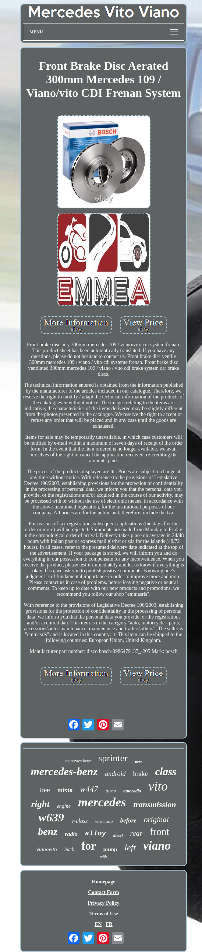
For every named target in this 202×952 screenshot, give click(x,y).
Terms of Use (103, 913)
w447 (89, 789)
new (138, 761)
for (88, 845)
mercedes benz (78, 760)
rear (136, 833)
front (159, 831)
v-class (79, 821)
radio (71, 834)
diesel (118, 835)
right (40, 804)
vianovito (46, 849)
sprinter (112, 758)
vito (157, 786)
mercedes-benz (64, 771)
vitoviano (104, 821)
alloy (95, 833)
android (115, 773)
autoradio (132, 791)
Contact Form (103, 892)
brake (140, 773)
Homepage (104, 881)
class (165, 771)
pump (110, 849)
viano (157, 845)
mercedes (102, 802)
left (130, 847)
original (156, 819)
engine (64, 806)
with (103, 856)
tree (44, 790)
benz (47, 831)
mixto (65, 790)
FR (109, 924)
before (128, 820)
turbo (111, 791)
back (69, 849)
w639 (51, 817)
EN (98, 924)
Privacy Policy (104, 903)
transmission (154, 804)
